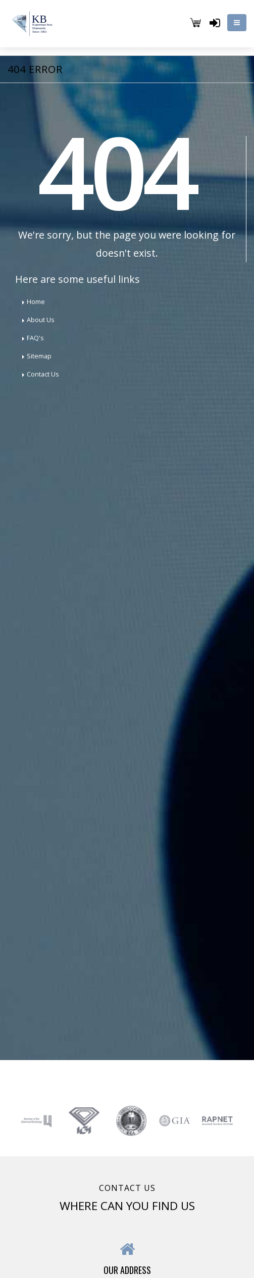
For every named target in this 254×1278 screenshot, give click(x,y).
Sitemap (39, 356)
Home (36, 301)
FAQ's (35, 338)
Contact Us (43, 374)
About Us (41, 320)
